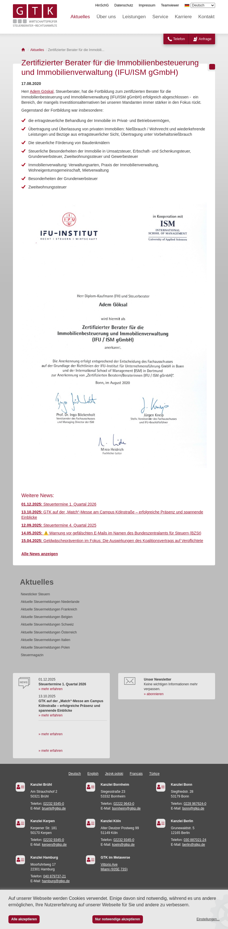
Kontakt (206, 16)
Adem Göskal (41, 91)
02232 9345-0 (53, 804)
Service (160, 16)
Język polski (114, 774)
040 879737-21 (54, 876)
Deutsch (75, 774)
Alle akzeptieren (24, 919)
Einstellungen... (208, 919)
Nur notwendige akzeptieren (117, 919)
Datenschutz (123, 5)
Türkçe (154, 774)
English (92, 774)
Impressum (147, 5)
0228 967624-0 (195, 804)
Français (136, 774)
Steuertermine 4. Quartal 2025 (58, 525)
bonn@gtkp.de (193, 808)
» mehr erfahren (50, 689)
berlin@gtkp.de (193, 845)
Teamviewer (170, 5)
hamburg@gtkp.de (56, 881)
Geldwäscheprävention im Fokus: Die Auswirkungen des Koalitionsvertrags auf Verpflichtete (112, 540)
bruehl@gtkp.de (54, 808)
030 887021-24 (195, 840)
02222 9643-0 (123, 804)
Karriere (183, 16)
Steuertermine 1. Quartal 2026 (58, 504)
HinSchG (102, 5)
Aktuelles (80, 16)
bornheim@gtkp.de (126, 808)
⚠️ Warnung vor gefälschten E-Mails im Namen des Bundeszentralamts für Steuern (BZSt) (111, 533)
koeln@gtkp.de (123, 845)
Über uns (106, 16)
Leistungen (134, 16)
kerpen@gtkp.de (54, 845)
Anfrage (205, 39)
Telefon (179, 39)
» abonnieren (153, 694)
